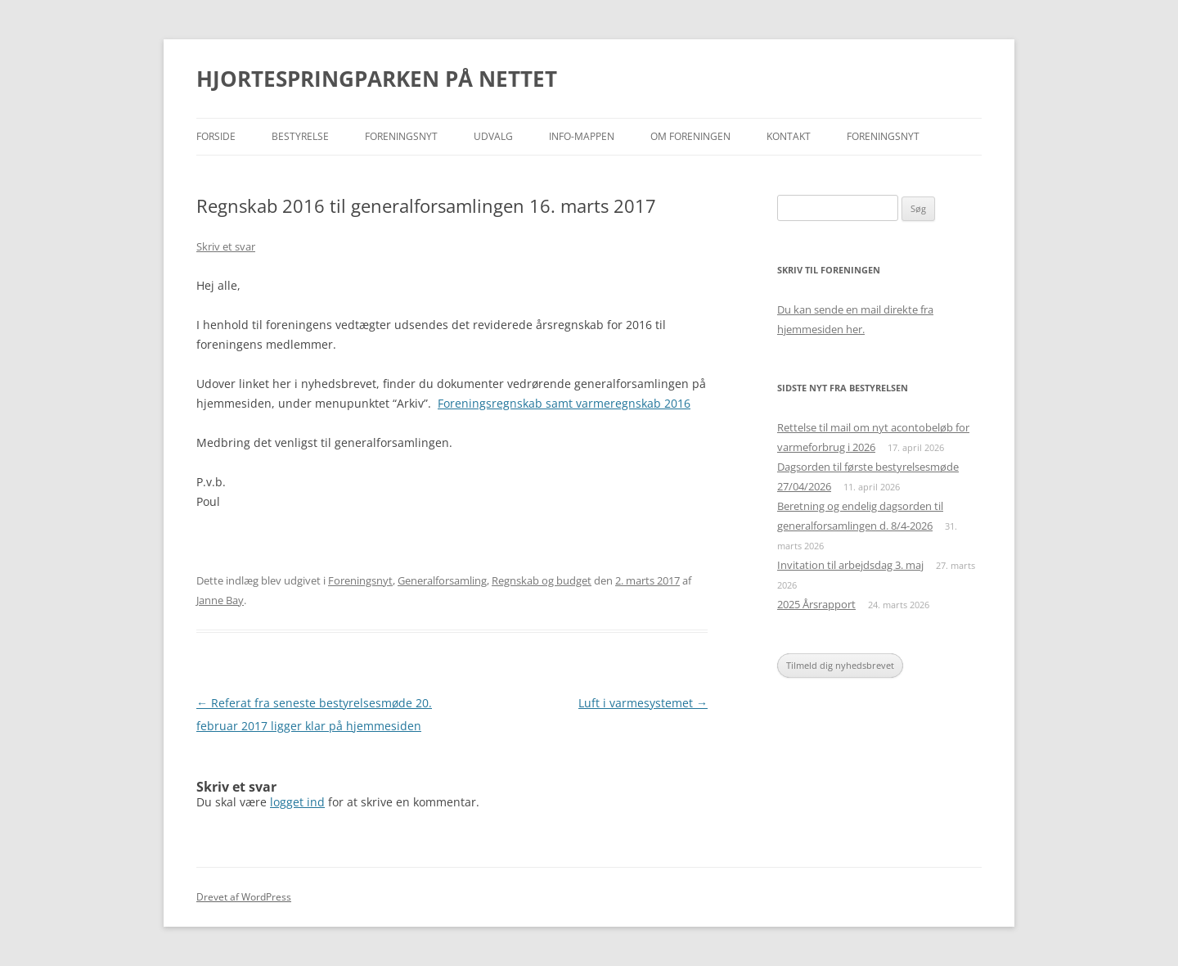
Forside (216, 136)
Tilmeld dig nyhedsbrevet (840, 665)
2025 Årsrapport (816, 604)
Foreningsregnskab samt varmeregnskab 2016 (564, 403)
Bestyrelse (300, 136)
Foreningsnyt (401, 136)
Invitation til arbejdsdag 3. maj (850, 564)
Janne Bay (220, 600)
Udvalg (493, 136)
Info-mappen (581, 136)
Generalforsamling (442, 580)
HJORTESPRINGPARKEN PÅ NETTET (376, 78)
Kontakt (789, 136)
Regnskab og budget (541, 580)
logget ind (297, 802)
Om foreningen (690, 136)
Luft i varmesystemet (643, 703)
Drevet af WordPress (243, 897)
